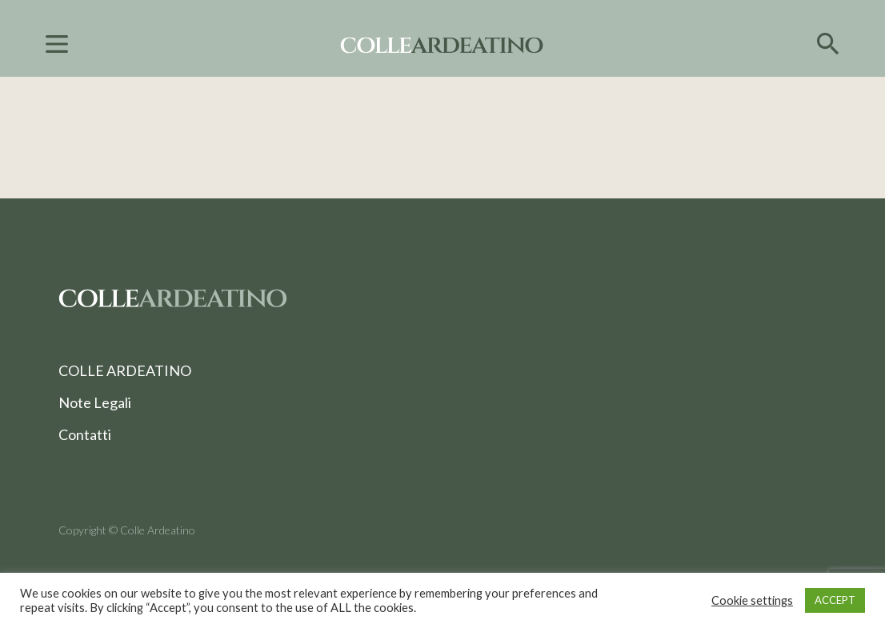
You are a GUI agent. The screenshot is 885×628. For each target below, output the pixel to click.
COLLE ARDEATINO (124, 370)
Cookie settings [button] (752, 600)
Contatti (84, 434)
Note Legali (94, 402)
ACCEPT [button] (835, 600)
